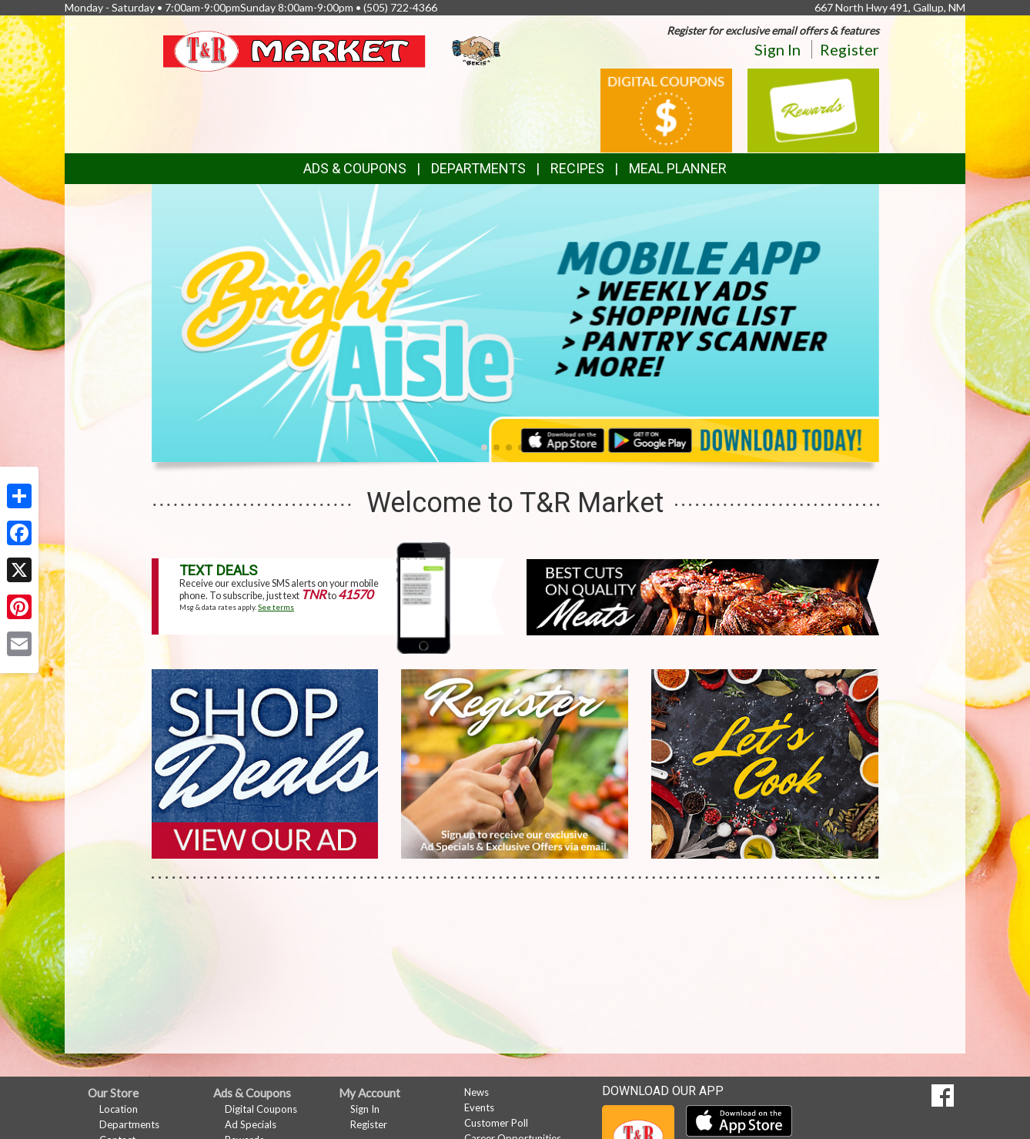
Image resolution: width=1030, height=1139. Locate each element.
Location (118, 1109)
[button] (484, 447)
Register (849, 49)
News (476, 1092)
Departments (129, 1124)
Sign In (777, 49)
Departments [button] (478, 168)
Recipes (577, 168)
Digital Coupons (261, 1109)
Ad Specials (250, 1124)
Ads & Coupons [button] (354, 168)
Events (479, 1107)
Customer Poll (496, 1123)
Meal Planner (678, 168)
